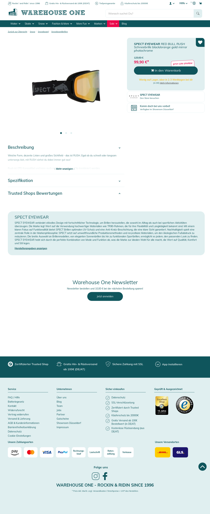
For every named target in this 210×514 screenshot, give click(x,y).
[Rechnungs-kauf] (79, 452)
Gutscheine (63, 418)
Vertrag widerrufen (18, 414)
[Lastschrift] (95, 452)
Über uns (61, 396)
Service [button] (12, 388)
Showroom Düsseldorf (69, 422)
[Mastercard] (31, 452)
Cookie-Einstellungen (19, 435)
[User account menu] (172, 3)
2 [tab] (66, 132)
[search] (150, 12)
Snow (43, 23)
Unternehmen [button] (64, 388)
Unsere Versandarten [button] (167, 441)
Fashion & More (62, 23)
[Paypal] (63, 452)
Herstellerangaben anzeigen (31, 247)
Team (60, 405)
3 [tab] (71, 132)
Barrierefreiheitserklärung (22, 426)
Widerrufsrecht (16, 409)
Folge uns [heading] (101, 467)
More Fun (83, 23)
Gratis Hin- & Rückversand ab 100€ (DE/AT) (69, 3)
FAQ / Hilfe (14, 396)
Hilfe (183, 3)
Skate (29, 23)
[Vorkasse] (127, 452)
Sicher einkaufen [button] (115, 388)
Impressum (63, 426)
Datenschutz (15, 431)
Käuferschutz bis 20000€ (136, 3)
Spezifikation (20, 179)
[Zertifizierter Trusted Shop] (164, 407)
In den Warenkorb (166, 70)
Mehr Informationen (169, 82)
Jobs (59, 409)
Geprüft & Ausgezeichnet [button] (168, 388)
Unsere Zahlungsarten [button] (20, 441)
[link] (95, 479)
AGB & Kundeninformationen (23, 422)
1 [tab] (61, 132)
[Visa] (47, 452)
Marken (99, 23)
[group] (28, 363)
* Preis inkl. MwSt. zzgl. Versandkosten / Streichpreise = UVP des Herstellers (105, 490)
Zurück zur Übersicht (17, 31)
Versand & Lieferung (19, 418)
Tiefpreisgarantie (107, 3)
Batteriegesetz (16, 401)
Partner (61, 414)
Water (15, 23)
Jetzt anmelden (105, 295)
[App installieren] (168, 363)
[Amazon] (14, 452)
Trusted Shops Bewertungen (35, 192)
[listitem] (126, 397)
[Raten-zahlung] (111, 452)
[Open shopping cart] (200, 3)
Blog (124, 23)
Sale (113, 23)
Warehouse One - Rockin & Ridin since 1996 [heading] (105, 484)
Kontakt (12, 405)
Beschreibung (21, 146)
